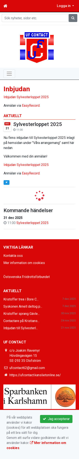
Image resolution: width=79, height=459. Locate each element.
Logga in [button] (64, 6)
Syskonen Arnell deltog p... (22, 306)
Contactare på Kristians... (21, 321)
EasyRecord (31, 173)
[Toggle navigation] (9, 73)
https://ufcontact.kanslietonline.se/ (35, 375)
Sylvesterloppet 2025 (37, 124)
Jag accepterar (56, 419)
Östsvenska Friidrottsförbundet (26, 277)
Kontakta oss (13, 256)
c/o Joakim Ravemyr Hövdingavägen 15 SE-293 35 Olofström (25, 355)
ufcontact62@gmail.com (27, 368)
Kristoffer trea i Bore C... (21, 299)
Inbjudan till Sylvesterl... (20, 328)
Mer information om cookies (24, 263)
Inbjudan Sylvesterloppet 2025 (26, 165)
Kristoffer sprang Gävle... (21, 314)
